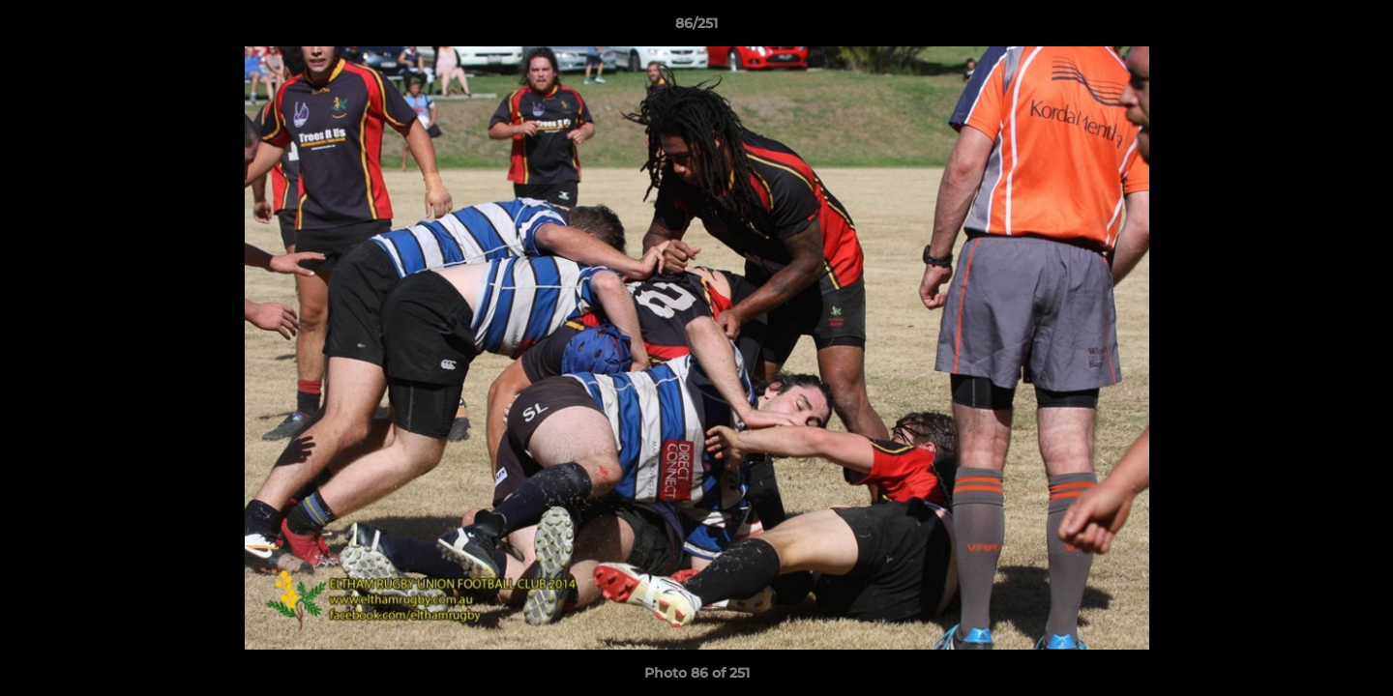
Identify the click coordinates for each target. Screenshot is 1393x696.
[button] (1358, 28)
